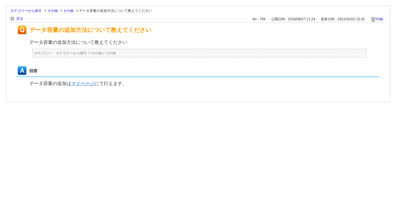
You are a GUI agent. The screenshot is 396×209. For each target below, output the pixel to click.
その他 (52, 11)
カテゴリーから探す (26, 11)
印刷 (379, 19)
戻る (19, 19)
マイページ (82, 83)
